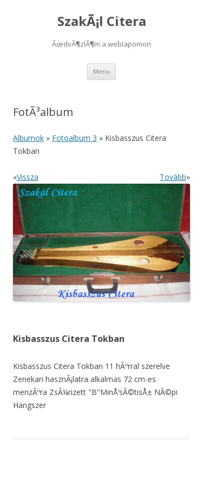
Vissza (27, 177)
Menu (101, 71)
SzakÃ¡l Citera (101, 21)
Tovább (173, 177)
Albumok (28, 138)
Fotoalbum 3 (74, 138)
